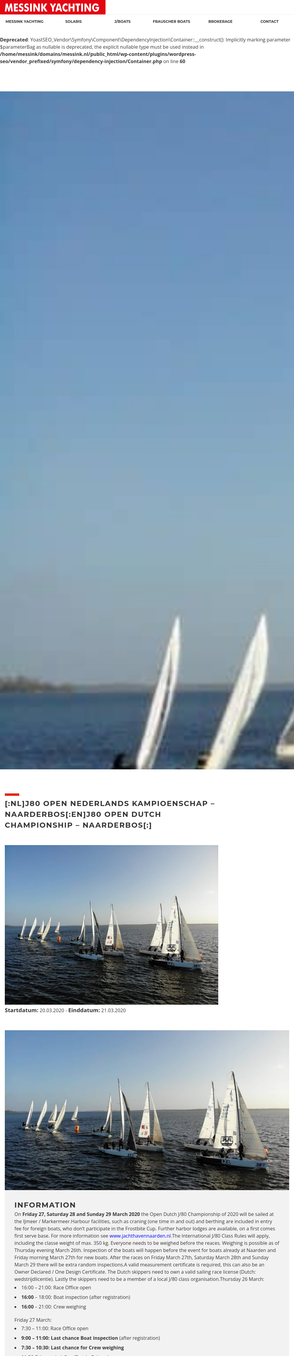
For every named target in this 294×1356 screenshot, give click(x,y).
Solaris (73, 21)
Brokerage (220, 21)
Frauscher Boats (171, 21)
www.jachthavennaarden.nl (140, 1235)
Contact (269, 21)
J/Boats (122, 21)
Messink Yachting (25, 21)
